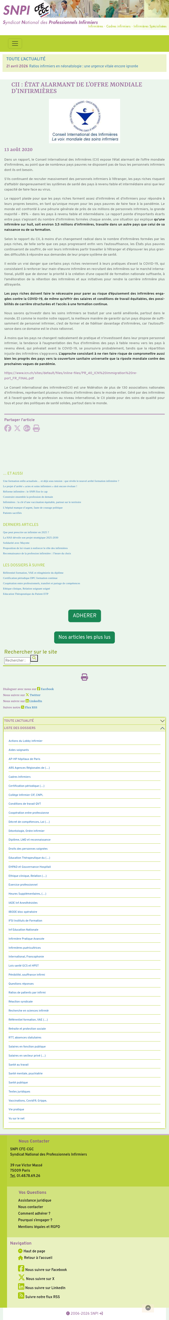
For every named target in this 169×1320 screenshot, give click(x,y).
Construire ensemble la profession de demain (28, 496)
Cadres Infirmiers (20, 777)
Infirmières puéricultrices (25, 948)
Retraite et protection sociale (27, 1029)
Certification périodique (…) (26, 786)
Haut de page (31, 1251)
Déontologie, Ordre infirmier (27, 831)
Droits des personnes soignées (28, 849)
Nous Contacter (34, 1141)
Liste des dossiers (20, 728)
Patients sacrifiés (12, 512)
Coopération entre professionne (29, 813)
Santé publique (18, 1082)
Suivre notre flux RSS (39, 1297)
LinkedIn (34, 701)
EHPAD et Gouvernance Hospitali (30, 867)
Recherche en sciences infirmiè (29, 1011)
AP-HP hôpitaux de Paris (24, 759)
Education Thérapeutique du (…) (29, 858)
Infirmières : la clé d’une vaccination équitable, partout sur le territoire (42, 502)
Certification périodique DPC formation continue (30, 577)
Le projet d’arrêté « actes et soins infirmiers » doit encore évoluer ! (40, 486)
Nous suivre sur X (36, 1279)
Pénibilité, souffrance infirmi (27, 975)
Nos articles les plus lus (84, 637)
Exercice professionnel (23, 885)
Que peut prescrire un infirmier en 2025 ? (26, 532)
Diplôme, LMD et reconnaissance (30, 840)
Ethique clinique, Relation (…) (28, 876)
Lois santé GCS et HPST (24, 966)
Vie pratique (16, 1109)
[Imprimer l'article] (36, 430)
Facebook (45, 689)
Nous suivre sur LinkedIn (41, 1288)
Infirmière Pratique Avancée (26, 939)
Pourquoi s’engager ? (35, 1220)
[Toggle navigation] (15, 43)
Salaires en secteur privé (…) (27, 1056)
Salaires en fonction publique (27, 1047)
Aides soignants (19, 750)
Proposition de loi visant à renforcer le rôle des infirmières (35, 548)
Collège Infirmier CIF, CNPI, (26, 795)
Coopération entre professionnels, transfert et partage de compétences (41, 583)
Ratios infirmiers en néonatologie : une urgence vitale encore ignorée (83, 66)
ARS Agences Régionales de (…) (29, 768)
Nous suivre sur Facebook (42, 1270)
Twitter (33, 695)
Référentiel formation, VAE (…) (28, 1020)
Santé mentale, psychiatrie (26, 1073)
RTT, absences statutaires (25, 1037)
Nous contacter (30, 1207)
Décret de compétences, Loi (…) (29, 822)
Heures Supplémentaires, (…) (27, 894)
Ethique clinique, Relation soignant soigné (26, 588)
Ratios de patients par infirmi (27, 992)
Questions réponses (21, 984)
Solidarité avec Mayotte (16, 542)
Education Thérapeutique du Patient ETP (25, 593)
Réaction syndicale (21, 1002)
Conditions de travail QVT (25, 804)
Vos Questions (32, 1193)
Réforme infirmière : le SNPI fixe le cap (25, 491)
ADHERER (84, 616)
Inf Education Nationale (23, 930)
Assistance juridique (34, 1200)
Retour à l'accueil (35, 1258)
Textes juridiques (19, 1092)
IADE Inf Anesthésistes (23, 903)
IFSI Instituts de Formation (25, 921)
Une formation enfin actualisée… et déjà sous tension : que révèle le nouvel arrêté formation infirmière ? (61, 480)
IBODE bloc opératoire (23, 912)
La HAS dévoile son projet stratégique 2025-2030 (30, 537)
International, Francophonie (26, 957)
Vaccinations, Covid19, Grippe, (28, 1101)
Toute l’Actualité (19, 721)
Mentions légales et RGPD (39, 1227)
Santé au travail (19, 1065)
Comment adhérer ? (34, 1213)
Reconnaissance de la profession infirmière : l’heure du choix (37, 553)
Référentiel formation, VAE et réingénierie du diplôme (33, 572)
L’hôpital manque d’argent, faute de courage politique (33, 507)
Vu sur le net (17, 1118)
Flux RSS (29, 707)
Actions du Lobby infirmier (26, 741)
